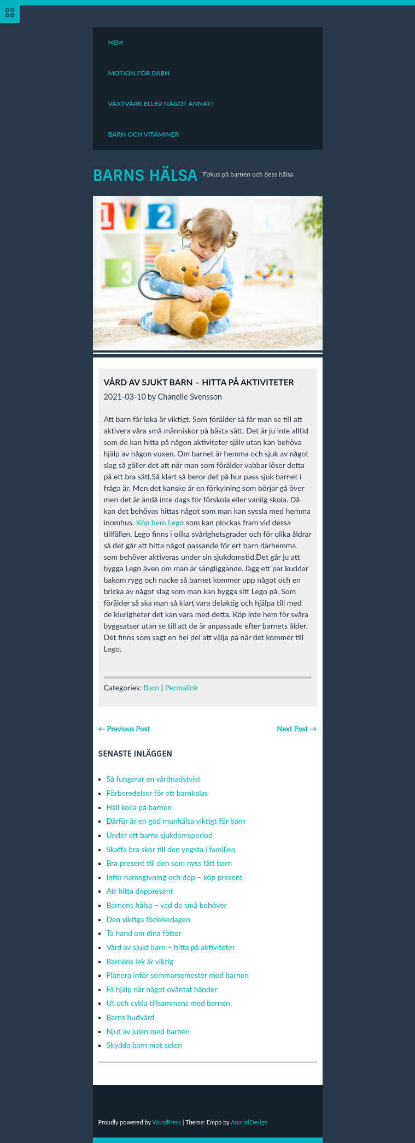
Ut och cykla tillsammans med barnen (168, 1002)
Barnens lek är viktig (140, 961)
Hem (115, 42)
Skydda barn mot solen (144, 1045)
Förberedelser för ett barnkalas (157, 793)
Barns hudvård (131, 1017)
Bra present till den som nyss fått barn (169, 862)
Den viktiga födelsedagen (148, 919)
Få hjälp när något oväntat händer (162, 989)
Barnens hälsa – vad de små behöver (167, 905)
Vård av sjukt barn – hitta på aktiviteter (171, 947)
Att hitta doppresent (140, 890)
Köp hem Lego (160, 522)
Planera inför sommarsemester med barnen (178, 975)
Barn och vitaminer (143, 134)
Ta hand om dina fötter (144, 932)
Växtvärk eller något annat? (161, 103)
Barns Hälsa (145, 175)
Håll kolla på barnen (139, 807)
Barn (151, 687)
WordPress (166, 1122)
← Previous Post (124, 728)
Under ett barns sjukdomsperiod (160, 835)
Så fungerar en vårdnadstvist (154, 778)
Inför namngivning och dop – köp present (175, 877)
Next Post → (297, 728)
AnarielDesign (249, 1122)
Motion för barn (139, 73)
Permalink (181, 687)
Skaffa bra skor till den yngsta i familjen (171, 849)
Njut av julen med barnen (148, 1031)
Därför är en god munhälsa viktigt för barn (176, 820)
